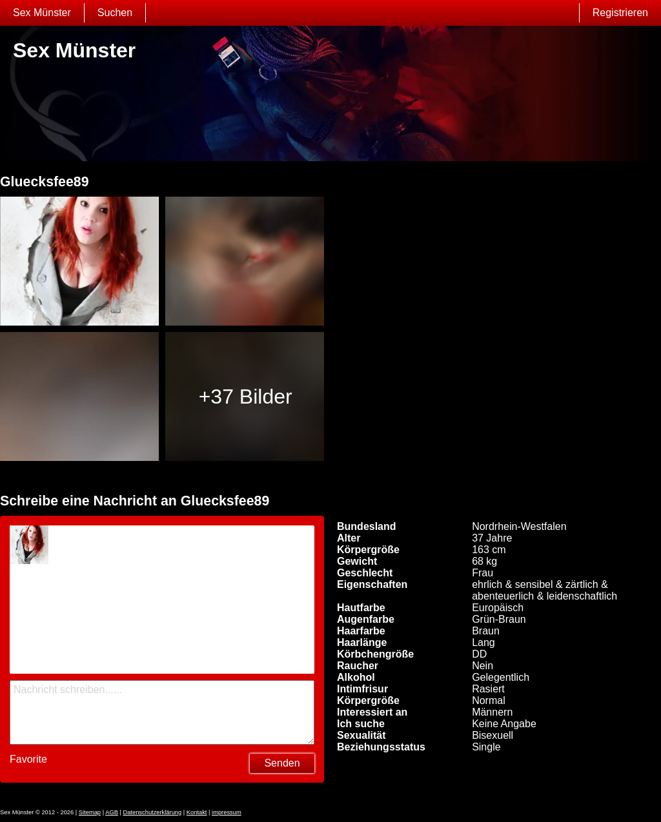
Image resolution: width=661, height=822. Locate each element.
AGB (111, 812)
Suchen (114, 12)
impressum (226, 812)
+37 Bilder (245, 396)
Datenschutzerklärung (152, 812)
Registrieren (620, 12)
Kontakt (197, 812)
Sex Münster (42, 12)
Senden (282, 763)
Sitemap (90, 812)
